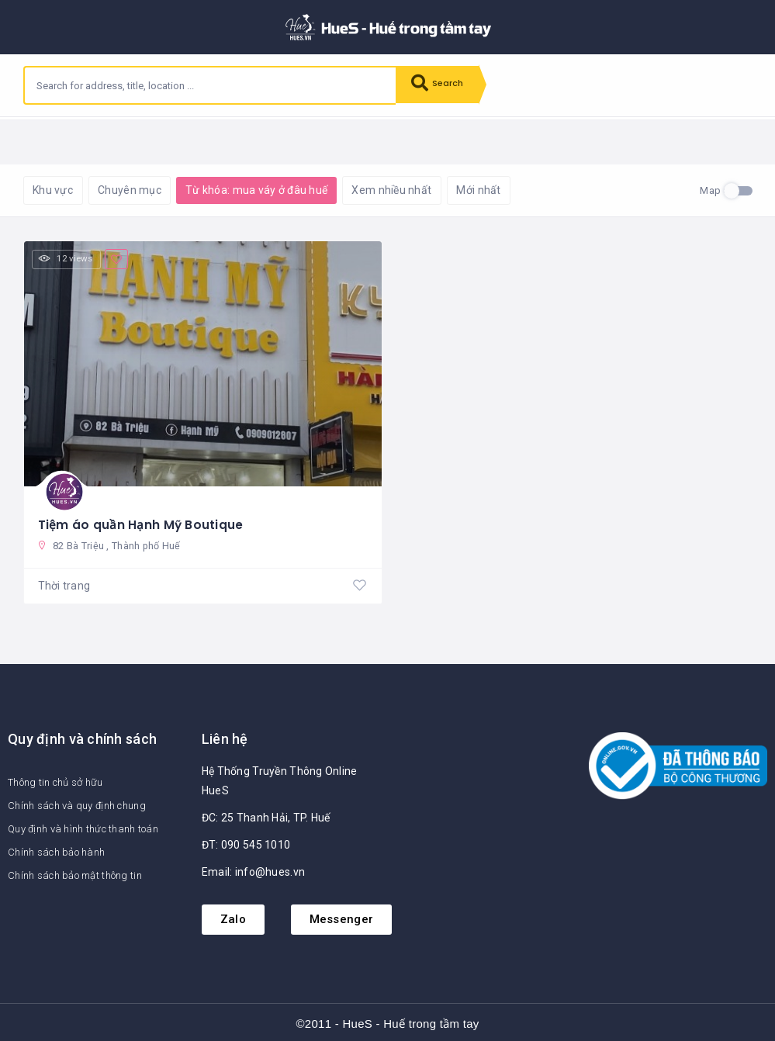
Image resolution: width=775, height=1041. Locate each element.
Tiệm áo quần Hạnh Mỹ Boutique (141, 521)
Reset (160, 140)
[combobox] (210, 85)
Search (442, 85)
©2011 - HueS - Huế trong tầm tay (387, 1022)
